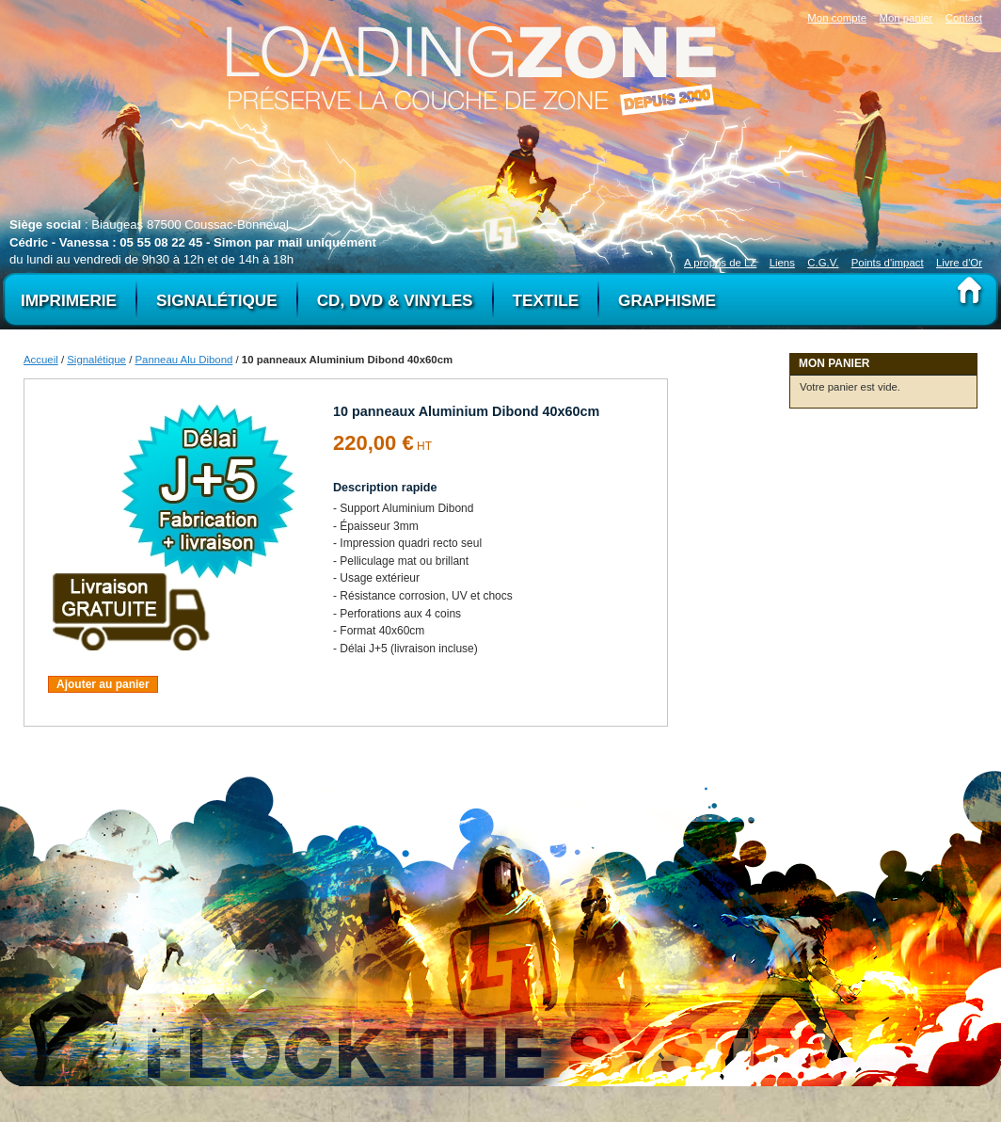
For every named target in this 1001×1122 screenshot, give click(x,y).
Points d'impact (887, 262)
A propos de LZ (720, 262)
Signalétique (96, 359)
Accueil (41, 359)
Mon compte (836, 18)
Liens (782, 262)
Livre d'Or (959, 262)
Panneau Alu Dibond (183, 359)
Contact (963, 18)
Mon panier (905, 18)
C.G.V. (822, 262)
